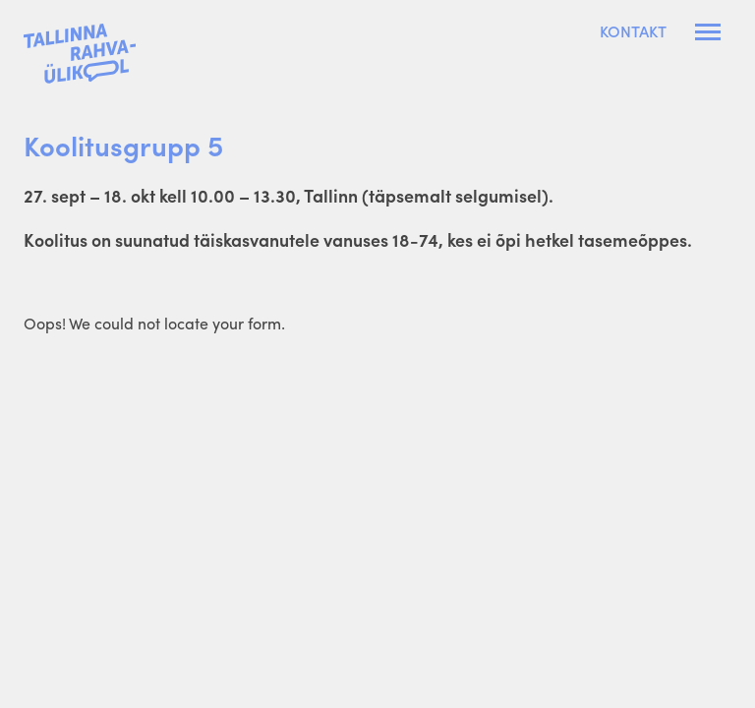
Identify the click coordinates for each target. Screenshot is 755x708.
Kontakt (633, 31)
